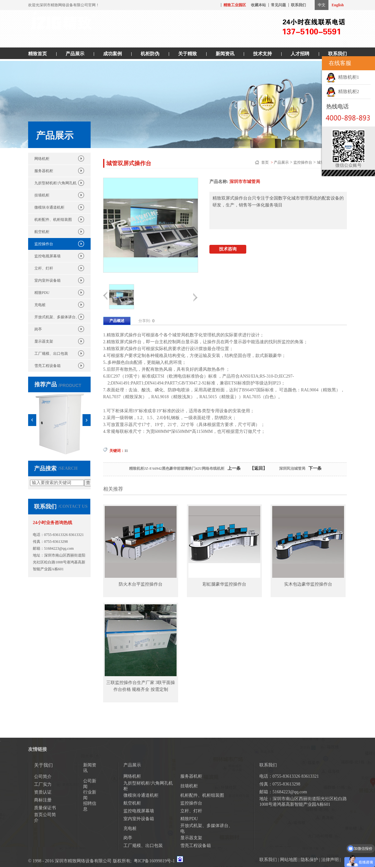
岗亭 (38, 329)
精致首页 (37, 53)
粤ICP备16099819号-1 (154, 861)
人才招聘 (300, 53)
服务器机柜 (43, 171)
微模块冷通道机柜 (49, 207)
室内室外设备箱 (47, 280)
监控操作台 (43, 244)
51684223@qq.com (59, 548)
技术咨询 (228, 249)
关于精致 (187, 53)
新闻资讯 (225, 53)
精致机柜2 (342, 91)
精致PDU (41, 292)
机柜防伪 (150, 53)
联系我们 (298, 5)
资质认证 (43, 792)
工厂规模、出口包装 (51, 353)
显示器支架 (43, 341)
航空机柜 (41, 232)
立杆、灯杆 (43, 268)
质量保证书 (45, 807)
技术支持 (262, 53)
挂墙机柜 (41, 195)
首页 (265, 162)
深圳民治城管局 (292, 468)
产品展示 (75, 53)
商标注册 (43, 800)
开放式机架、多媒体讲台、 (56, 317)
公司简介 (43, 776)
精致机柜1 (342, 77)
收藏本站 (258, 5)
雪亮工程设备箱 (47, 366)
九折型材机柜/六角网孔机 (55, 183)
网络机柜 (41, 158)
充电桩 (40, 305)
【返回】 (258, 468)
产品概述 (116, 321)
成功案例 (112, 53)
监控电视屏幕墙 (47, 256)
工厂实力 (43, 784)
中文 (321, 5)
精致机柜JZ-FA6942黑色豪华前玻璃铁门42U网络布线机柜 (177, 468)
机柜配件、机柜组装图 (53, 219)
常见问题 (278, 5)
